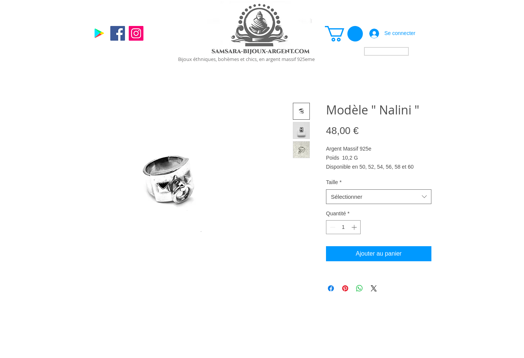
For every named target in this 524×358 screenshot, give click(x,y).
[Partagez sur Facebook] (330, 288)
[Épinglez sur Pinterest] (345, 288)
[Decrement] (332, 227)
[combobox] (378, 196)
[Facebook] (117, 33)
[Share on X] (373, 288)
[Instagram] (136, 33)
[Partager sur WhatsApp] (359, 288)
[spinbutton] (343, 227)
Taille (333, 182)
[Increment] (354, 227)
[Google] (99, 33)
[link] (344, 33)
